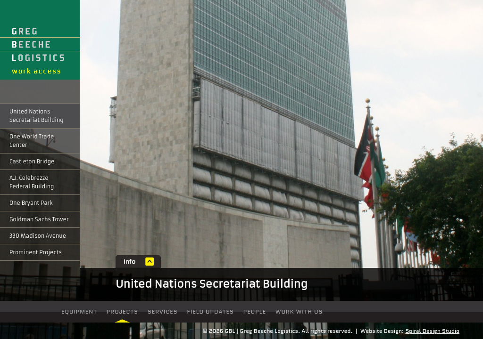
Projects (122, 311)
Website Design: (382, 331)
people (254, 311)
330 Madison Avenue (37, 236)
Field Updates (210, 311)
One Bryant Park (31, 203)
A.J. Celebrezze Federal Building (31, 182)
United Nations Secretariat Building (36, 115)
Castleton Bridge (31, 161)
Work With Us (299, 311)
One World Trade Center (31, 140)
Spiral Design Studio (432, 331)
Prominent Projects (35, 252)
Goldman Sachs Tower (39, 219)
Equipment (79, 311)
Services (163, 311)
